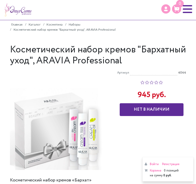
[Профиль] (165, 9)
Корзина (155, 170)
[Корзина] (176, 9)
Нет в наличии (151, 109)
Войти (154, 164)
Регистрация (170, 164)
